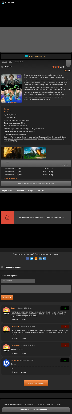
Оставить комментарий (36, 383)
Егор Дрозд (12, 141)
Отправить (7, 297)
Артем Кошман (16, 137)
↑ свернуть (64, 165)
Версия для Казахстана (36, 56)
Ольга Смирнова (50, 139)
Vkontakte (40, 404)
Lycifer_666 (15, 360)
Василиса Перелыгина (22, 139)
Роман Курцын (27, 137)
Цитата (23, 320)
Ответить (15, 320)
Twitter (58, 404)
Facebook (50, 404)
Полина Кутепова (36, 139)
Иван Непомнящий (54, 137)
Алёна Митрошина (40, 137)
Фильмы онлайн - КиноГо (13, 404)
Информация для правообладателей (36, 409)
